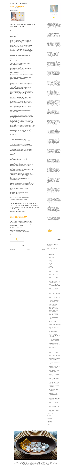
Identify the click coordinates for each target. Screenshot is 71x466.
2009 (49, 424)
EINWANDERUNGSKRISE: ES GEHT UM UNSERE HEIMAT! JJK (54, 362)
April (50, 264)
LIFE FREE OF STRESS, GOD (54, 331)
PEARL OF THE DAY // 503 (53, 288)
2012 (49, 419)
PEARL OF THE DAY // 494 (53, 383)
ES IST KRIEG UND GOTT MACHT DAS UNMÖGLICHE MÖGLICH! (54, 335)
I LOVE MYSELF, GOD (53, 307)
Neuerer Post (12, 249)
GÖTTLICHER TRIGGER (51, 248)
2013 (49, 418)
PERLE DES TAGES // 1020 (53, 274)
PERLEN (48, 245)
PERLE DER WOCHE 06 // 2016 (54, 355)
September (51, 257)
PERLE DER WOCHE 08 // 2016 (54, 293)
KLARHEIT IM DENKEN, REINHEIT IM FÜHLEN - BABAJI (53, 290)
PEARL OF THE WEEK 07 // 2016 (54, 332)
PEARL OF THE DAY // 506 (53, 271)
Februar (50, 267)
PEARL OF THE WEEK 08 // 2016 (54, 297)
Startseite (28, 249)
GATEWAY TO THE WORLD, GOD (18, 3)
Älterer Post (43, 249)
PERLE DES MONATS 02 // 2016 (54, 406)
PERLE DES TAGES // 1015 (53, 347)
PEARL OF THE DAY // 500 (53, 314)
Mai (50, 263)
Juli (49, 260)
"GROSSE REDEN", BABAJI (53, 310)
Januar (50, 413)
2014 (49, 416)
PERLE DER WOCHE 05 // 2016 (54, 387)
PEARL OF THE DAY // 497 (53, 342)
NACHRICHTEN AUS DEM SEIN (52, 244)
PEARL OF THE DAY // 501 (53, 308)
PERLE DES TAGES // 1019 (53, 305)
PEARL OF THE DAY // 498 (53, 325)
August (50, 258)
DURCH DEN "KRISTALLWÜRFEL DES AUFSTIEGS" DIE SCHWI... (54, 317)
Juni (50, 261)
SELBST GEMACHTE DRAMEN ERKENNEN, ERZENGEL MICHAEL (54, 399)
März (50, 266)
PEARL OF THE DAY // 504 (53, 284)
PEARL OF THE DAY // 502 (53, 302)
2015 (49, 415)
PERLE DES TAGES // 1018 (53, 311)
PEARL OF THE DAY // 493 (53, 402)
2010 (49, 422)
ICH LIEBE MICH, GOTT (53, 304)
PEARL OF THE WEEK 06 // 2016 (54, 364)
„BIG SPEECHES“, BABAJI (53, 313)
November (51, 254)
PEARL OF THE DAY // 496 (53, 352)
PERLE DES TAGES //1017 (53, 322)
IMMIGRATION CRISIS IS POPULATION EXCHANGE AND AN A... (54, 349)
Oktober (50, 255)
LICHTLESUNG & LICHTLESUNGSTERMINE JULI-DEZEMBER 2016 (54, 300)
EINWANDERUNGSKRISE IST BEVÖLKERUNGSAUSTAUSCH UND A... (54, 344)
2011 (49, 421)
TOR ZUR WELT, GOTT (53, 321)
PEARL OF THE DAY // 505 (53, 277)
